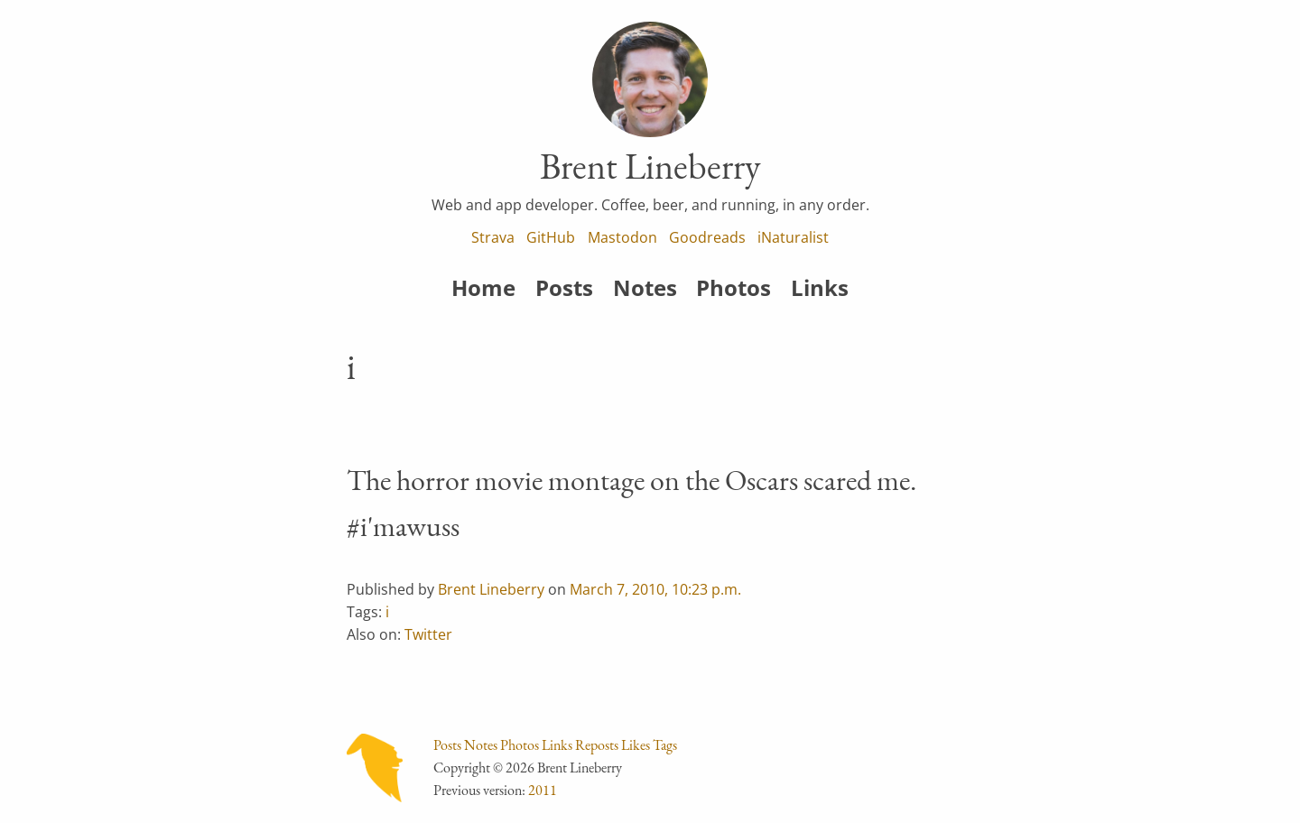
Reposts (596, 744)
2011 (542, 790)
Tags (665, 744)
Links (820, 287)
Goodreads (707, 237)
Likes (635, 744)
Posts (564, 287)
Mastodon (622, 237)
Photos (733, 287)
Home (483, 287)
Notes (645, 287)
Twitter (428, 634)
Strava (493, 237)
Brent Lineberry (491, 589)
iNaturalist (793, 237)
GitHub (550, 237)
